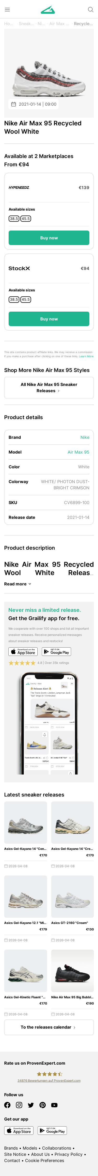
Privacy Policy (69, 1154)
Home (10, 23)
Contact (12, 1160)
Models (30, 1148)
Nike (42, 23)
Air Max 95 (60, 23)
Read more (18, 584)
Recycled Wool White (84, 23)
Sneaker (26, 23)
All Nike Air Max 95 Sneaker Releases (49, 388)
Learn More (86, 356)
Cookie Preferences (44, 1160)
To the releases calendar (49, 1027)
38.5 (14, 219)
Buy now (49, 237)
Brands (11, 1148)
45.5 (26, 219)
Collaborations (56, 1148)
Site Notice (15, 1154)
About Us (40, 1154)
